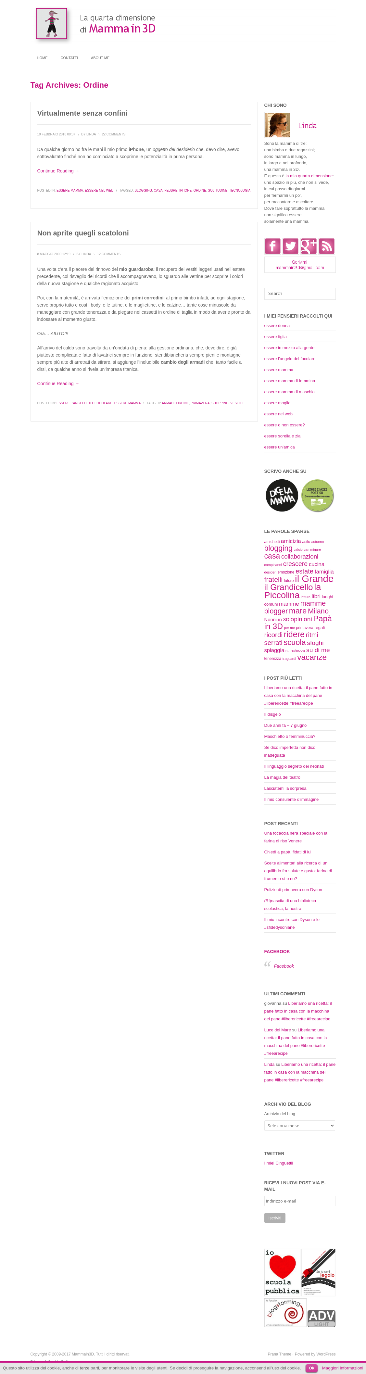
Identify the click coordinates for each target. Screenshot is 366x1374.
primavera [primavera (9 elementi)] (304, 627)
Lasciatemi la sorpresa (285, 788)
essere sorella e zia (282, 436)
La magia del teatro (282, 777)
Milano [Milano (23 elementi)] (318, 611)
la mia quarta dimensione (309, 175)
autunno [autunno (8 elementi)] (317, 542)
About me (100, 58)
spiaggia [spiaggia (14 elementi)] (274, 650)
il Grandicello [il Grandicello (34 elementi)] (288, 587)
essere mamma (70, 190)
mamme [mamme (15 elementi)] (289, 603)
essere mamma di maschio (289, 391)
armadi (168, 403)
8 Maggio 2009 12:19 (53, 254)
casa (158, 190)
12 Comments (108, 254)
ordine (200, 190)
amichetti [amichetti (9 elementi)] (272, 541)
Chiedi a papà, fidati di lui (287, 852)
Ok (311, 1368)
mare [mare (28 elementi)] (298, 610)
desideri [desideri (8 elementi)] (270, 572)
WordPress (325, 1354)
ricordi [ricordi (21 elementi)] (273, 634)
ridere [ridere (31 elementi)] (294, 634)
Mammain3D (83, 1354)
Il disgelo (272, 714)
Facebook (277, 951)
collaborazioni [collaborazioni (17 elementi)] (299, 556)
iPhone (185, 190)
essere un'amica (279, 447)
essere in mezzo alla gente (289, 347)
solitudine (217, 190)
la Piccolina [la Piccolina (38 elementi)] (292, 591)
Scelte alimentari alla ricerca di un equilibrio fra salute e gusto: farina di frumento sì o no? (298, 871)
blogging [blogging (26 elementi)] (278, 548)
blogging (143, 190)
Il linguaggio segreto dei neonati (294, 766)
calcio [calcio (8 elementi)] (298, 549)
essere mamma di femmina (289, 380)
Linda (269, 1064)
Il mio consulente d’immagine (291, 799)
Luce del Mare (277, 1029)
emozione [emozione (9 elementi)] (285, 572)
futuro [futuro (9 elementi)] (289, 580)
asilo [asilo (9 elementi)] (306, 541)
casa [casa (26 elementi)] (272, 556)
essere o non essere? (284, 424)
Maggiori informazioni (342, 1368)
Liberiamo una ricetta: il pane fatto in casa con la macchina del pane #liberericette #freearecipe (298, 695)
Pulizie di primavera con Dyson (293, 889)
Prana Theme (279, 1354)
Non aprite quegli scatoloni (83, 233)
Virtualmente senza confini (82, 113)
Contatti (69, 58)
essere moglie (277, 402)
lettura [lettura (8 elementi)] (305, 597)
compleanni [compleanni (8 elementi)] (273, 565)
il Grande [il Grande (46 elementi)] (314, 578)
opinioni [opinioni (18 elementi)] (301, 619)
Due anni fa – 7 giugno (285, 725)
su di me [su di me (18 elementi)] (318, 650)
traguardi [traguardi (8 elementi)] (289, 659)
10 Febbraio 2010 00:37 (56, 134)
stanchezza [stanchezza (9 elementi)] (295, 651)
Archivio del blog (279, 1113)
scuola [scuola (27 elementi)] (295, 642)
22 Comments (113, 134)
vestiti (236, 403)
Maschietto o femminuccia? (290, 736)
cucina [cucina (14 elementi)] (316, 564)
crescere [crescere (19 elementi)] (295, 563)
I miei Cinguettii (278, 1163)
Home (42, 58)
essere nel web (99, 190)
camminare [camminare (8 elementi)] (312, 549)
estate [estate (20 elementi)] (304, 571)
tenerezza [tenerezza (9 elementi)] (273, 658)
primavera (200, 403)
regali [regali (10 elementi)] (319, 627)
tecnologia (240, 190)
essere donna (277, 325)
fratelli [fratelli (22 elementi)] (273, 580)
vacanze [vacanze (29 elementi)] (312, 657)
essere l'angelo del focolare (84, 403)
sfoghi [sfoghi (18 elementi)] (315, 642)
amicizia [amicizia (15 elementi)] (291, 541)
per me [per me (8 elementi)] (289, 628)
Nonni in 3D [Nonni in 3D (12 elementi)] (276, 619)
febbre (170, 190)
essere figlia (275, 336)
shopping (220, 403)
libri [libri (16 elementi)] (316, 596)
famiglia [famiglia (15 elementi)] (324, 571)
